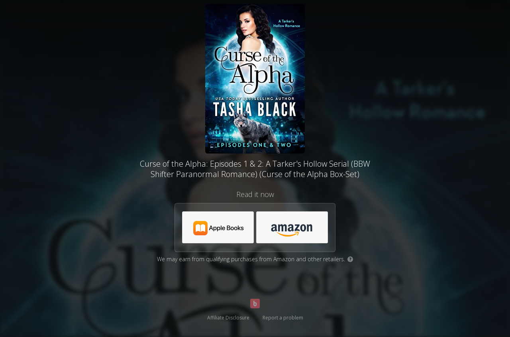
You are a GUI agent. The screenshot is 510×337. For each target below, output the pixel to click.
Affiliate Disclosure (228, 317)
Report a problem (283, 317)
